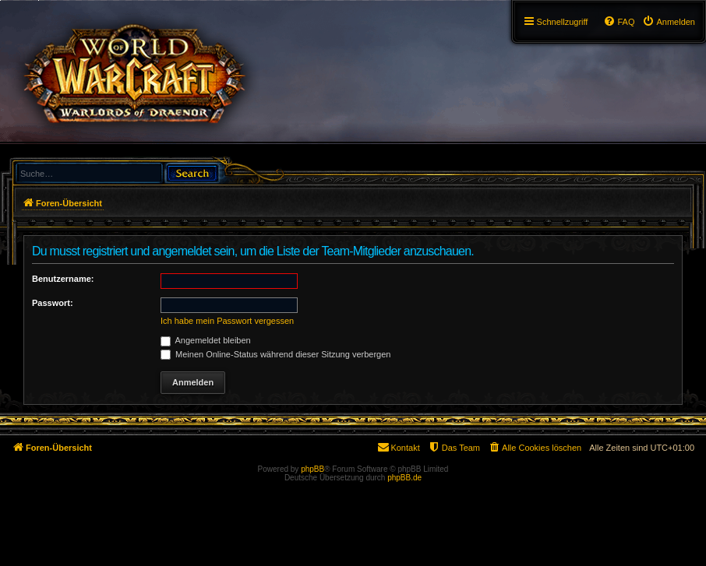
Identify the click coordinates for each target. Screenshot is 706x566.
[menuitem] (668, 21)
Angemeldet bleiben (206, 340)
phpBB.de (404, 477)
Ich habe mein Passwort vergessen (227, 320)
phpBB (312, 469)
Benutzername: (63, 278)
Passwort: (52, 303)
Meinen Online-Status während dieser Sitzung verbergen (275, 354)
